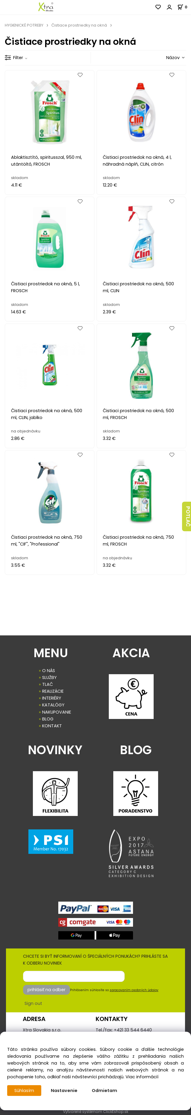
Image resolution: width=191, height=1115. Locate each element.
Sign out (33, 1003)
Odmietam (104, 1091)
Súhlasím (24, 1091)
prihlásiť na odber (46, 990)
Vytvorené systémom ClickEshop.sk (95, 1111)
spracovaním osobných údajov (134, 990)
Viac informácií (142, 1077)
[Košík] (184, 7)
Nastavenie (64, 1091)
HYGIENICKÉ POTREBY (24, 25)
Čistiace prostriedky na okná (79, 25)
